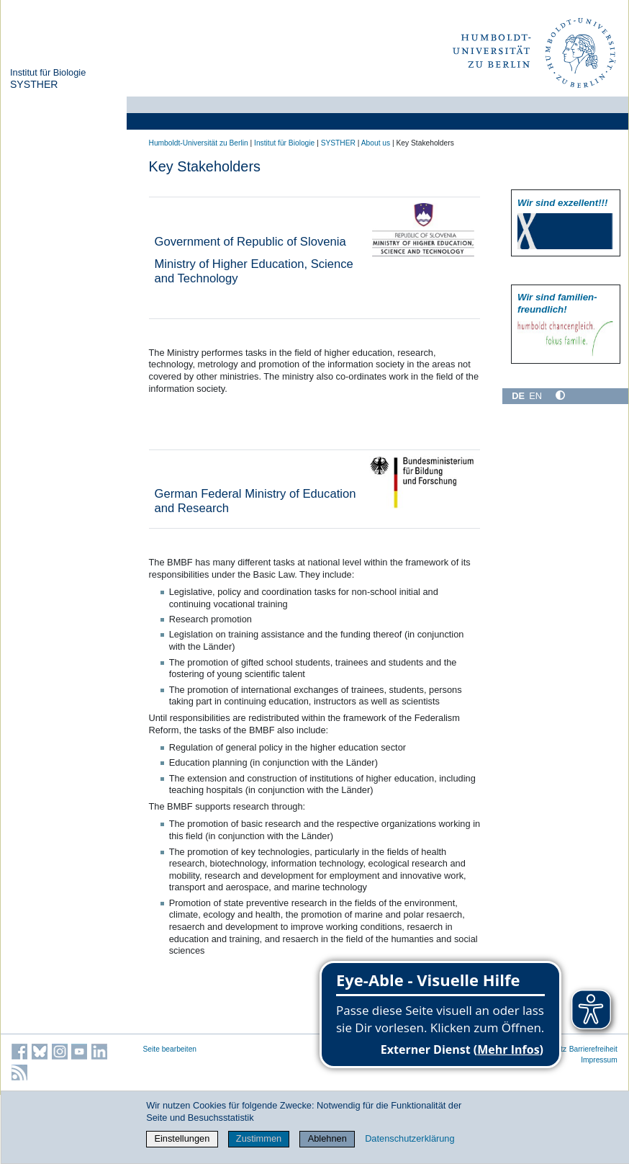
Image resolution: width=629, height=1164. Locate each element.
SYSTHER (34, 84)
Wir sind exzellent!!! (562, 202)
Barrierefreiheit (593, 1049)
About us (375, 143)
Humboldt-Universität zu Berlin (198, 143)
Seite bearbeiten (170, 1049)
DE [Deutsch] (518, 395)
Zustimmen (258, 1138)
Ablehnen (327, 1138)
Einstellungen (181, 1138)
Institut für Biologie (48, 72)
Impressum (599, 1060)
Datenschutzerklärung (409, 1138)
